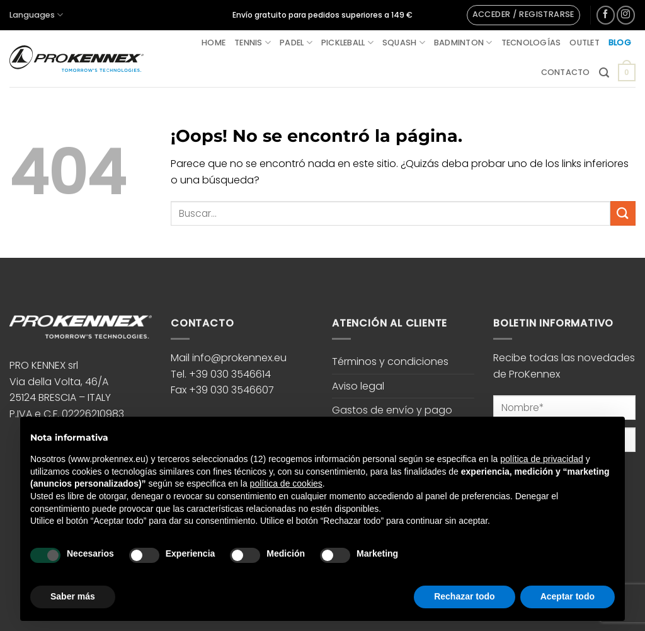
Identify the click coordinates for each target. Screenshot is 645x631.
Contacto (565, 72)
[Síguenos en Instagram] (626, 15)
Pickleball (347, 43)
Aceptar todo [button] (567, 596)
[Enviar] (623, 213)
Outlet (584, 42)
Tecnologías (531, 42)
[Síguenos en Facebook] (605, 15)
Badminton (463, 43)
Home (213, 42)
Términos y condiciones (390, 361)
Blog (619, 42)
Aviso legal (358, 386)
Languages (36, 15)
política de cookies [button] (286, 483)
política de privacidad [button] (541, 459)
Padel (296, 43)
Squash (403, 43)
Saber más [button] (72, 596)
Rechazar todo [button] (464, 596)
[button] (523, 15)
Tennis (252, 43)
